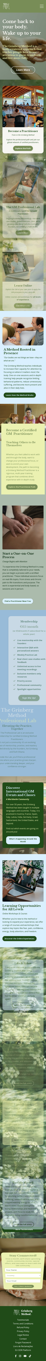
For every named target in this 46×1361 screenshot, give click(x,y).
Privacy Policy (23, 1331)
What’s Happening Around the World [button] (23, 840)
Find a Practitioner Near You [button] (18, 601)
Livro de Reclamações (23, 1346)
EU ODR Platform (23, 1350)
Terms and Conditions (23, 1323)
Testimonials (23, 1320)
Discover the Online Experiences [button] (19, 938)
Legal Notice (23, 1335)
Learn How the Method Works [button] (20, 395)
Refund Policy (23, 1327)
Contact (23, 1338)
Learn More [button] (23, 70)
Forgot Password (23, 1342)
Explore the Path (23, 148)
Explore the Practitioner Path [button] (21, 487)
